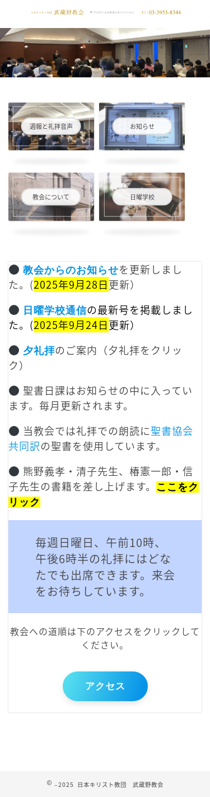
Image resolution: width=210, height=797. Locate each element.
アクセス (105, 686)
